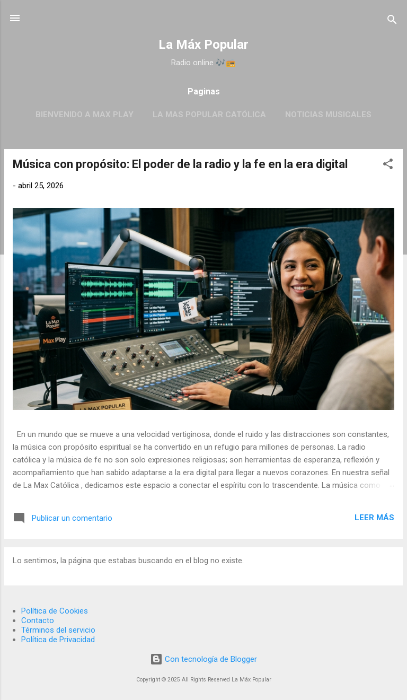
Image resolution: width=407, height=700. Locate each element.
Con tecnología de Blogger (203, 659)
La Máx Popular (203, 44)
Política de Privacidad (58, 639)
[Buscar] (392, 21)
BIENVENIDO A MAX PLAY (85, 114)
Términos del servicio (58, 630)
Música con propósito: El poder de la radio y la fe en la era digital (180, 164)
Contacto (37, 620)
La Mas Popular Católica (209, 114)
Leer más (374, 517)
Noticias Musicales (328, 114)
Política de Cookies (54, 611)
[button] (388, 166)
